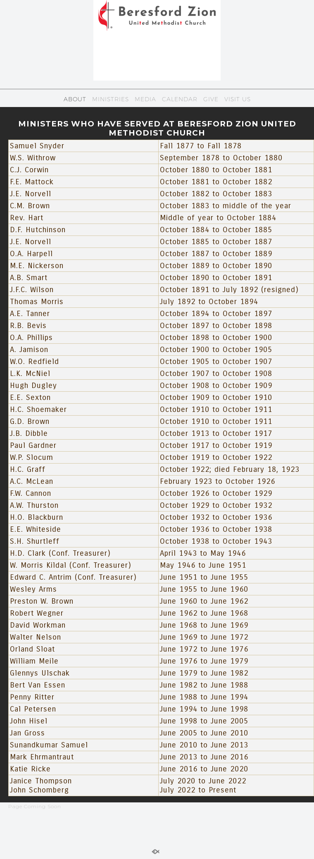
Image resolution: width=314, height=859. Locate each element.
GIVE (211, 99)
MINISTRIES (110, 99)
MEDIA (145, 99)
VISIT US (237, 99)
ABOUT (75, 99)
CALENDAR (179, 99)
